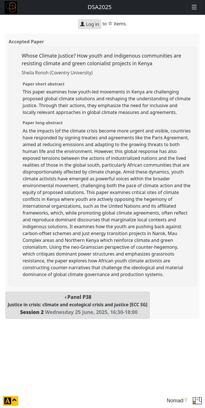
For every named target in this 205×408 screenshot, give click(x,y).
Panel (77, 304)
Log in (89, 24)
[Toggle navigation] (194, 7)
